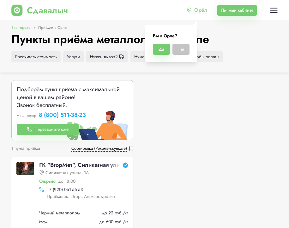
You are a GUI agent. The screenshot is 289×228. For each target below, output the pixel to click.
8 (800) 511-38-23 (62, 115)
